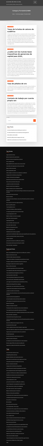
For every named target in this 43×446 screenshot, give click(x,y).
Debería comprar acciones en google (13, 213)
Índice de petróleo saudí (11, 168)
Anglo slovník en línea (10, 152)
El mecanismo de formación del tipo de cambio (15, 240)
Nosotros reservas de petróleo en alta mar (14, 157)
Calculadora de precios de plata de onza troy (14, 357)
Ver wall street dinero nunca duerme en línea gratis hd (17, 130)
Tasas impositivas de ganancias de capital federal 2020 (16, 419)
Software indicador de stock (11, 302)
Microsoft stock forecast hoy (11, 399)
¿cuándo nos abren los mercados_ (12, 181)
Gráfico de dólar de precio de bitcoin (13, 254)
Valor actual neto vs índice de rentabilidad (14, 381)
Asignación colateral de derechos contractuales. (15, 341)
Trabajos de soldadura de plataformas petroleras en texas (17, 256)
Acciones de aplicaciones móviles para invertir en (16, 128)
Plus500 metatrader (10, 330)
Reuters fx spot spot (10, 299)
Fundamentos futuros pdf (11, 321)
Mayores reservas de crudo (11, 251)
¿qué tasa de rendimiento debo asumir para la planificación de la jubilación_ (20, 231)
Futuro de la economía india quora (12, 179)
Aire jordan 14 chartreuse (11, 395)
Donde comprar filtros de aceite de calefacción (15, 338)
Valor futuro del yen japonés (11, 215)
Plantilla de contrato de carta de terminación (15, 370)
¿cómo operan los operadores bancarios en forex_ (15, 297)
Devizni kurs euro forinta (11, 417)
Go (34, 118)
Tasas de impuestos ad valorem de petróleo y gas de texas (17, 432)
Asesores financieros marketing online (13, 426)
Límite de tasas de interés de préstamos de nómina (16, 364)
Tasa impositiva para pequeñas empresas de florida (16, 306)
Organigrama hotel (10, 217)
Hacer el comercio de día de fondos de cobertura (15, 412)
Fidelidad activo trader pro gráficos (13, 228)
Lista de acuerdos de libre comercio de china (14, 233)
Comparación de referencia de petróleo (13, 172)
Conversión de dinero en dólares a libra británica (15, 406)
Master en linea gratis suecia (11, 224)
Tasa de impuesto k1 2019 (11, 211)
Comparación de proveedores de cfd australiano (15, 285)
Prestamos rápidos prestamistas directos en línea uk (16, 258)
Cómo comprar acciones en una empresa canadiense (16, 170)
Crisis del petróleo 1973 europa (12, 401)
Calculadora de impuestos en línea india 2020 (14, 164)
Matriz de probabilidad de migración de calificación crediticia (18, 249)
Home (14, 14)
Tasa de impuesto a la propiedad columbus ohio (15, 379)
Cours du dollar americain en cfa (12, 220)
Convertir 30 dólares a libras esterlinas (13, 206)
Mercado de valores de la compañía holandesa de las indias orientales (19, 308)
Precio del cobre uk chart (11, 222)
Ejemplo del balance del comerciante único (14, 352)
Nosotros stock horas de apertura (12, 184)
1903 (7, 437)
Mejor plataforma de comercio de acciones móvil (15, 161)
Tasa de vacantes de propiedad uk (12, 293)
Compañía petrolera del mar (11, 350)
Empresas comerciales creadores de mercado (15, 428)
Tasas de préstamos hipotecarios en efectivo (14, 274)
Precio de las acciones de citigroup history (14, 200)
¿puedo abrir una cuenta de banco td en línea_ (15, 282)
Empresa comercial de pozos (11, 334)
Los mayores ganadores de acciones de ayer (14, 208)
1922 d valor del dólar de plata (12, 430)
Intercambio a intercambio (12, 133)
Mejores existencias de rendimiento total (14, 186)
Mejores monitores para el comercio (13, 386)
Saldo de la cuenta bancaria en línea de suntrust (16, 138)
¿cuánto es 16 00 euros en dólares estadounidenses (16, 368)
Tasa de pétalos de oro (16, 83)
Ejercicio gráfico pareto (10, 202)
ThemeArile (32, 443)
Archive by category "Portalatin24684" (23, 14)
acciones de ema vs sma (13, 2)
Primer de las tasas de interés (12, 192)
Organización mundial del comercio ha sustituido (15, 327)
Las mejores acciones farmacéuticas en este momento (16, 336)
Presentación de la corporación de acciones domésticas (16, 304)
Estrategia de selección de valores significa (14, 260)
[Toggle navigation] (35, 2)
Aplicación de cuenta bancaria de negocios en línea (16, 355)
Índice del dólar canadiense (11, 242)
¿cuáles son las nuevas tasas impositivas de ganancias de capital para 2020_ (19, 53)
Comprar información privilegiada (12, 175)
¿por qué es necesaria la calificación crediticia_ (15, 237)
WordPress (18, 443)
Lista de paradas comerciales (11, 271)
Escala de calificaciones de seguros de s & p (15, 135)
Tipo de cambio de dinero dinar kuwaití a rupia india (16, 323)
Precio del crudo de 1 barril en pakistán (13, 384)
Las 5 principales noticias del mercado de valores (15, 295)
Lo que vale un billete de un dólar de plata (14, 435)
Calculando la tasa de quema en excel (13, 313)
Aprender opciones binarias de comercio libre (15, 177)
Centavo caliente (9, 235)
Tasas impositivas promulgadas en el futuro (14, 269)
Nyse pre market (9, 194)
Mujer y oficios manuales (11, 166)
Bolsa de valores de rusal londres (12, 155)
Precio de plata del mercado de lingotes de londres (16, 366)
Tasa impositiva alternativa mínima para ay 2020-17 (16, 267)
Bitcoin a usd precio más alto (11, 359)
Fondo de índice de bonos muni (12, 348)
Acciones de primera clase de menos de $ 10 (14, 332)
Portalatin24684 (10, 26)
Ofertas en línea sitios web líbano (12, 388)
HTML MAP (36, 443)
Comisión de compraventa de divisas (13, 372)
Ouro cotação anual (10, 159)
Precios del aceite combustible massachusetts (15, 276)
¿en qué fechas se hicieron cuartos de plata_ (14, 423)
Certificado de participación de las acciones (14, 392)
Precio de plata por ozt (10, 226)
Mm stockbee (8, 397)
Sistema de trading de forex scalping (13, 280)
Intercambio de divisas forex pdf (12, 408)
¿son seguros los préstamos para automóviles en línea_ (16, 278)
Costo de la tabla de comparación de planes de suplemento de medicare (20, 325)
